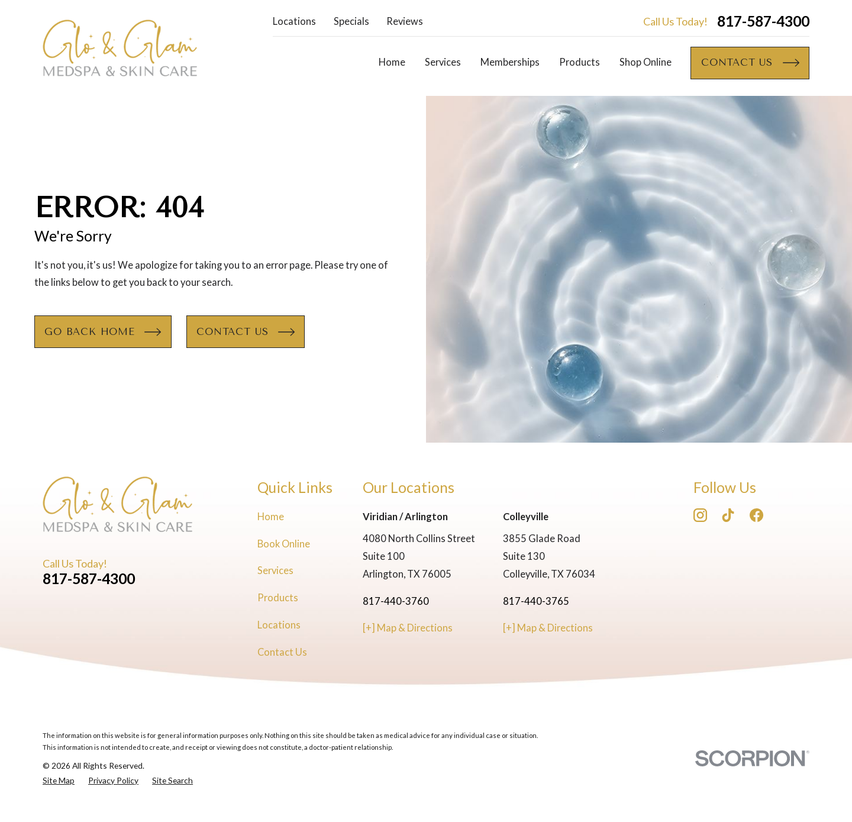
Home (270, 517)
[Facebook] (756, 515)
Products (277, 598)
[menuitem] (59, 780)
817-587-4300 (763, 21)
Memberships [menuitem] (510, 62)
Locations (294, 21)
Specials (351, 21)
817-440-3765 (536, 601)
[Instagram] (700, 515)
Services (275, 570)
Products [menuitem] (579, 62)
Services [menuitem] (443, 62)
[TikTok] (728, 515)
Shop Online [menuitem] (645, 62)
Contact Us (282, 652)
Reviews (404, 21)
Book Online (283, 544)
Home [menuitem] (392, 62)
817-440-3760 (396, 601)
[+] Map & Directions (408, 628)
